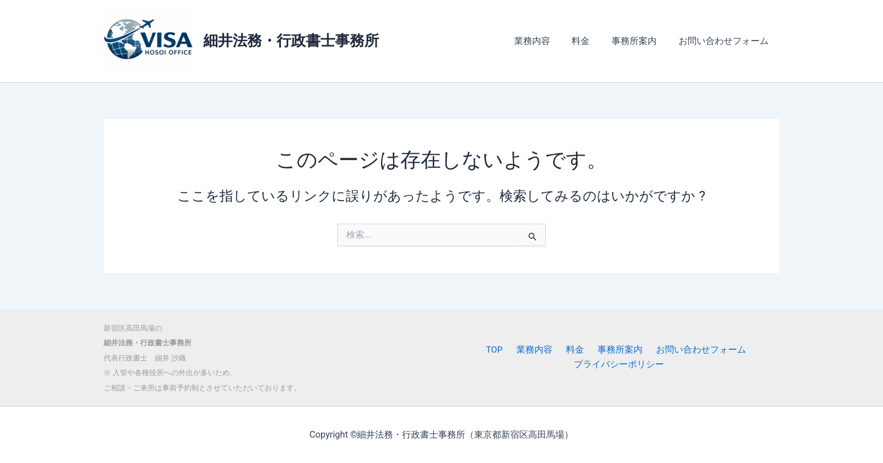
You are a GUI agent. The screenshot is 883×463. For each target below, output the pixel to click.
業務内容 (545, 40)
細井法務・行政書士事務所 (291, 40)
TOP (502, 350)
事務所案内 (639, 40)
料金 (590, 40)
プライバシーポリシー (620, 364)
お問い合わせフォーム (725, 40)
